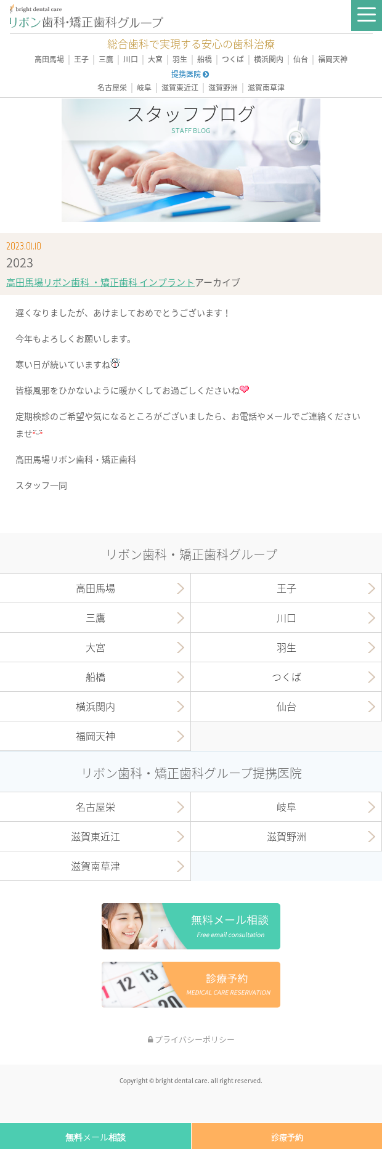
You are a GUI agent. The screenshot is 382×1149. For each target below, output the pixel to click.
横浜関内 (268, 59)
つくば (233, 59)
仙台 (300, 59)
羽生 (180, 59)
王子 (81, 59)
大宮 (155, 59)
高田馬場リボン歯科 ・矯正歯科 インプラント (100, 282)
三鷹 (106, 59)
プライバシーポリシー (191, 1039)
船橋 (204, 59)
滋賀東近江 (179, 87)
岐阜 (144, 87)
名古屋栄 (112, 87)
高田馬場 (49, 59)
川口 (130, 59)
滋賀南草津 (266, 87)
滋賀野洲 (223, 87)
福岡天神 (332, 59)
